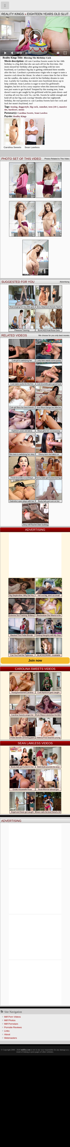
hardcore (13, 109)
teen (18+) (53, 106)
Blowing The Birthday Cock (37, 57)
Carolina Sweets (25, 113)
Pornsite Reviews (13, 1027)
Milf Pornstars (11, 1024)
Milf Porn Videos (12, 1016)
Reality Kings (12, 14)
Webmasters (10, 1038)
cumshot (43, 106)
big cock (34, 106)
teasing (13, 106)
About (7, 1034)
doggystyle (24, 106)
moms (21, 109)
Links (6, 1031)
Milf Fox (35, 5)
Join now (35, 660)
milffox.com (25, 1050)
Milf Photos (9, 1020)
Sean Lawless (40, 113)
